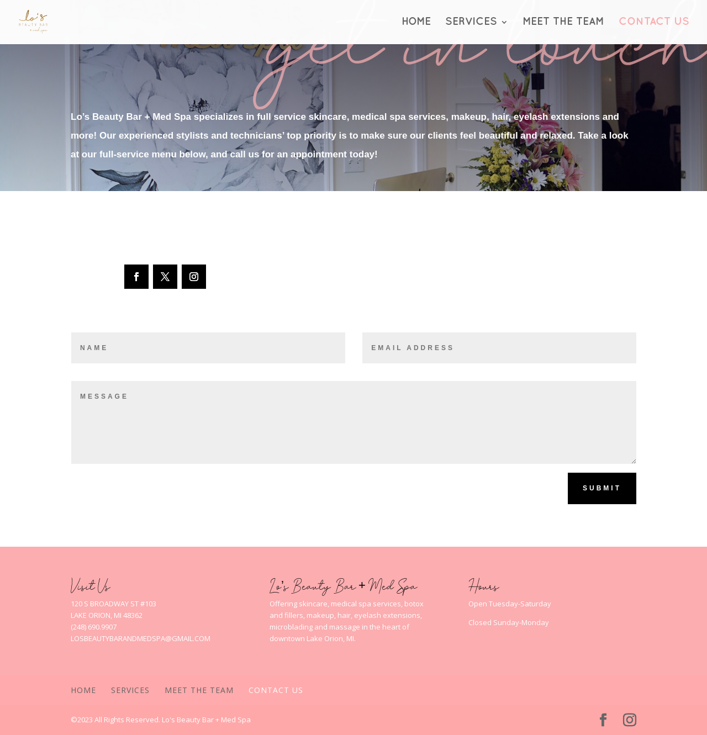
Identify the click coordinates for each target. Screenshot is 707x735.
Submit (602, 488)
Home (416, 22)
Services (471, 22)
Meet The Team (563, 22)
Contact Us (654, 22)
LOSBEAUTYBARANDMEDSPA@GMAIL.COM (140, 638)
